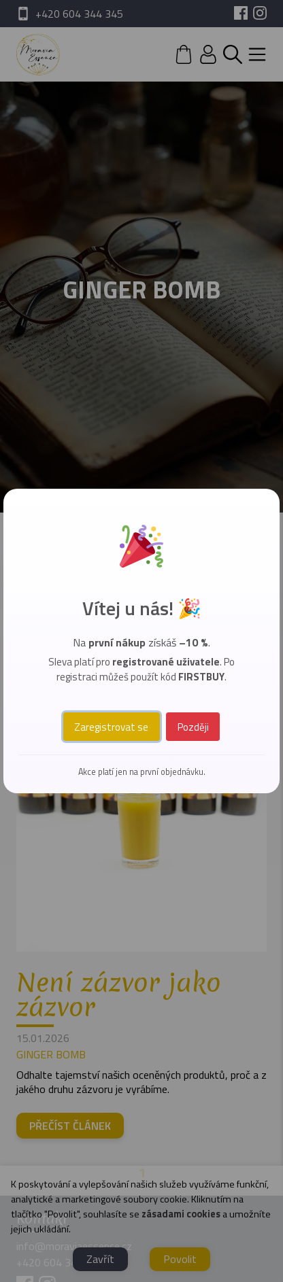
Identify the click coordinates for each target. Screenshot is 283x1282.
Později (193, 727)
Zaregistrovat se (111, 727)
